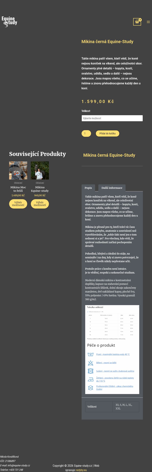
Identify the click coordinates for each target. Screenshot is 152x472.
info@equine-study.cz (18, 465)
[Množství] (86, 133)
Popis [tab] (88, 188)
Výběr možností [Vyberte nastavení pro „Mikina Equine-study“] (40, 204)
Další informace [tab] (111, 188)
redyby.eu (81, 470)
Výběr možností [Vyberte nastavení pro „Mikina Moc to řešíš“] (18, 204)
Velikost (86, 111)
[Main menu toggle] (148, 21)
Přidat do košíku (107, 133)
